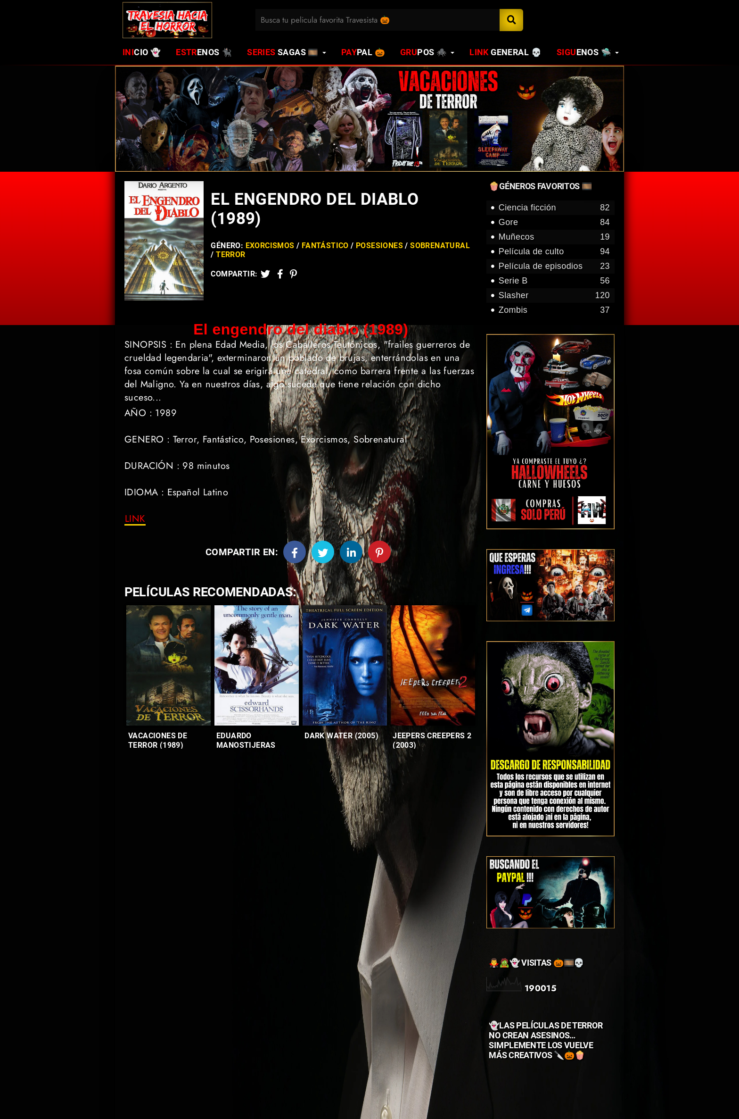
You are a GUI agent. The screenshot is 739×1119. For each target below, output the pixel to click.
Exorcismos (270, 245)
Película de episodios (554, 266)
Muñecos (554, 237)
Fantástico (325, 245)
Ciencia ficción (554, 208)
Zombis (554, 310)
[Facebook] (294, 552)
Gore (554, 222)
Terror (230, 254)
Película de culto (554, 252)
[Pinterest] (293, 273)
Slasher (554, 296)
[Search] (511, 20)
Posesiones (379, 245)
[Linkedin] (351, 552)
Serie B (554, 281)
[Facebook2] (280, 273)
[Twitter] (265, 273)
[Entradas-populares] (168, 665)
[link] (135, 519)
